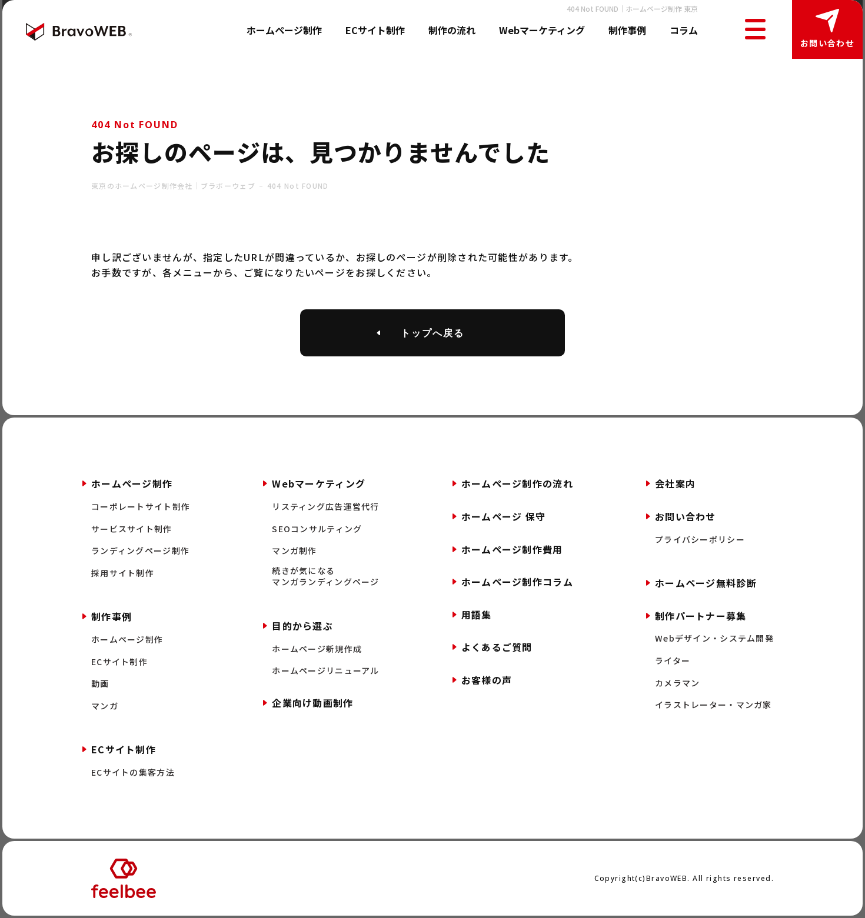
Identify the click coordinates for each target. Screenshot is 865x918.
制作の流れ (451, 30)
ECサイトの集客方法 (133, 772)
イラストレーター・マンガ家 (713, 704)
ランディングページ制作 (140, 550)
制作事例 (627, 30)
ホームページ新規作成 (317, 649)
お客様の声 (486, 680)
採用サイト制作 (122, 573)
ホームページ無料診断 (706, 583)
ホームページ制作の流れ (517, 483)
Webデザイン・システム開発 (714, 638)
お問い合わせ (827, 43)
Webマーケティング (542, 30)
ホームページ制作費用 (512, 549)
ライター (672, 660)
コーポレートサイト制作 (140, 506)
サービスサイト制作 (131, 529)
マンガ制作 (294, 550)
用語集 (476, 614)
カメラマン (677, 683)
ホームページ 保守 (503, 516)
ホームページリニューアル (325, 670)
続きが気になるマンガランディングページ (325, 576)
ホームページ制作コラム (517, 582)
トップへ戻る (432, 332)
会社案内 (675, 483)
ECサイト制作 (375, 30)
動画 (100, 683)
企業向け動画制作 (312, 703)
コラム (684, 30)
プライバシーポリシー (700, 539)
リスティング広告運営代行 (325, 506)
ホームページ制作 (284, 30)
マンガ (104, 706)
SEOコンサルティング (317, 529)
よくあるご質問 (497, 647)
